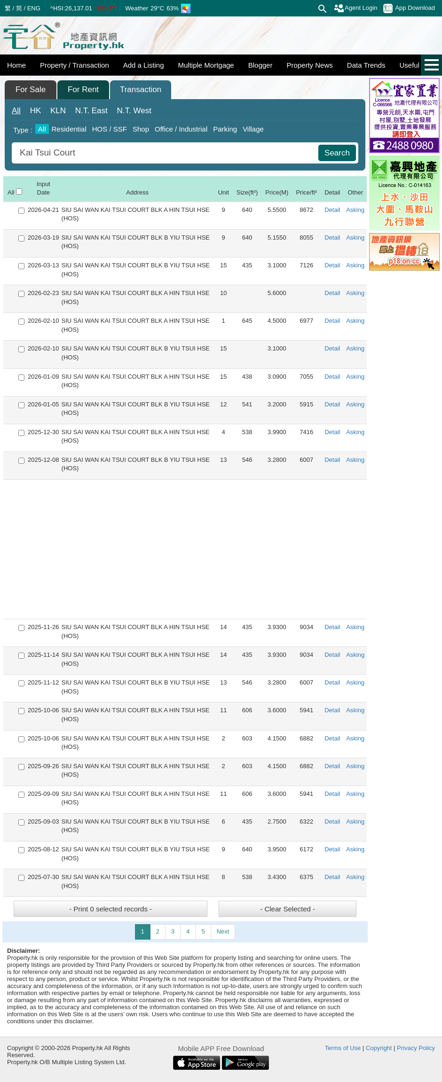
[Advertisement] (185, 549)
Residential (69, 129)
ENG (33, 8)
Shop (141, 129)
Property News (309, 65)
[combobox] (166, 152)
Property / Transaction (74, 65)
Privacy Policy (416, 1047)
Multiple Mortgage (206, 65)
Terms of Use (343, 1047)
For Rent (83, 89)
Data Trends (366, 65)
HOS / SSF (109, 129)
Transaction (140, 89)
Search (337, 152)
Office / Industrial (181, 129)
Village (253, 129)
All (16, 110)
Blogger (260, 65)
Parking (225, 129)
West (134, 110)
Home (16, 65)
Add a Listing (143, 65)
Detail (332, 209)
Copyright (379, 1047)
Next (223, 931)
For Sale (31, 89)
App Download (409, 8)
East (91, 110)
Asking (355, 209)
